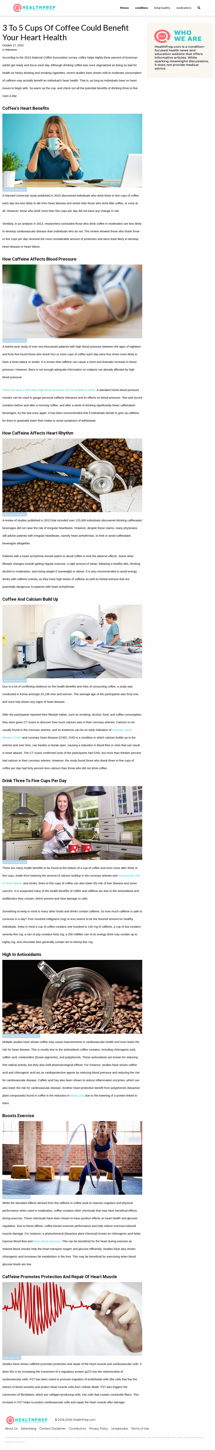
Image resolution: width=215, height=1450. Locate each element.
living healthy (162, 7)
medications (183, 7)
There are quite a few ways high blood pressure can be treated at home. (49, 390)
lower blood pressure (46, 1241)
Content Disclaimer (52, 1428)
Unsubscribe (119, 1428)
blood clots (77, 1095)
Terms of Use (140, 1428)
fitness (124, 7)
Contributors (77, 1428)
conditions (141, 7)
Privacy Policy (98, 1428)
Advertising (28, 1428)
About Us (11, 1428)
